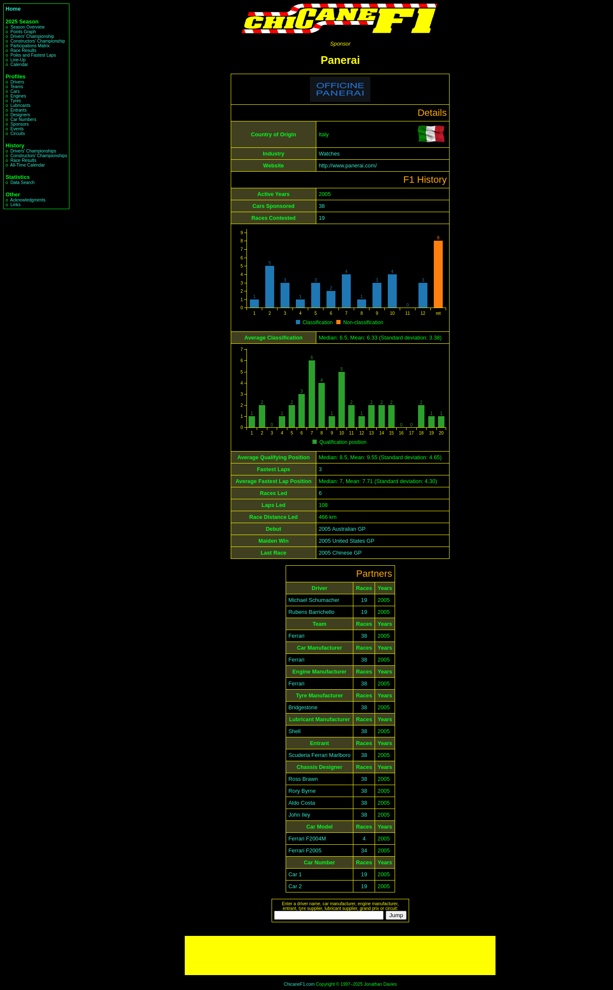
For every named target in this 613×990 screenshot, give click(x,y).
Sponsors (19, 124)
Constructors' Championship (37, 41)
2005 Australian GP (342, 529)
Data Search (22, 182)
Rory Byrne (302, 791)
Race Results (23, 50)
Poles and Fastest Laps (33, 55)
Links (15, 204)
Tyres (15, 100)
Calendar (19, 64)
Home (13, 9)
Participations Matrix (29, 45)
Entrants (18, 110)
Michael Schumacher (314, 600)
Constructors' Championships (38, 155)
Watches (329, 153)
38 (322, 206)
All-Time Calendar (27, 165)
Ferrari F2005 (305, 850)
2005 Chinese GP (340, 553)
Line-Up (18, 60)
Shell (295, 731)
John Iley (299, 815)
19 (322, 218)
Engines (18, 96)
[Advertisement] (340, 955)
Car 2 (295, 886)
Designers (20, 114)
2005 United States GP (347, 541)
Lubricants (20, 105)
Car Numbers (23, 119)
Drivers (17, 82)
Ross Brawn (303, 779)
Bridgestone (303, 707)
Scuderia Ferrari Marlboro (320, 755)
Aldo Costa (302, 803)
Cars (15, 91)
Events (16, 129)
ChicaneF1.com (299, 984)
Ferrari (297, 636)
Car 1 (295, 874)
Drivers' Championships (33, 151)
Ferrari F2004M (307, 838)
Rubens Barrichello (312, 612)
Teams (16, 86)
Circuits (17, 133)
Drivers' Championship (32, 36)
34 (364, 850)
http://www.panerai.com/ (348, 165)
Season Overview (27, 27)
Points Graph (23, 31)
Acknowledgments (28, 200)
